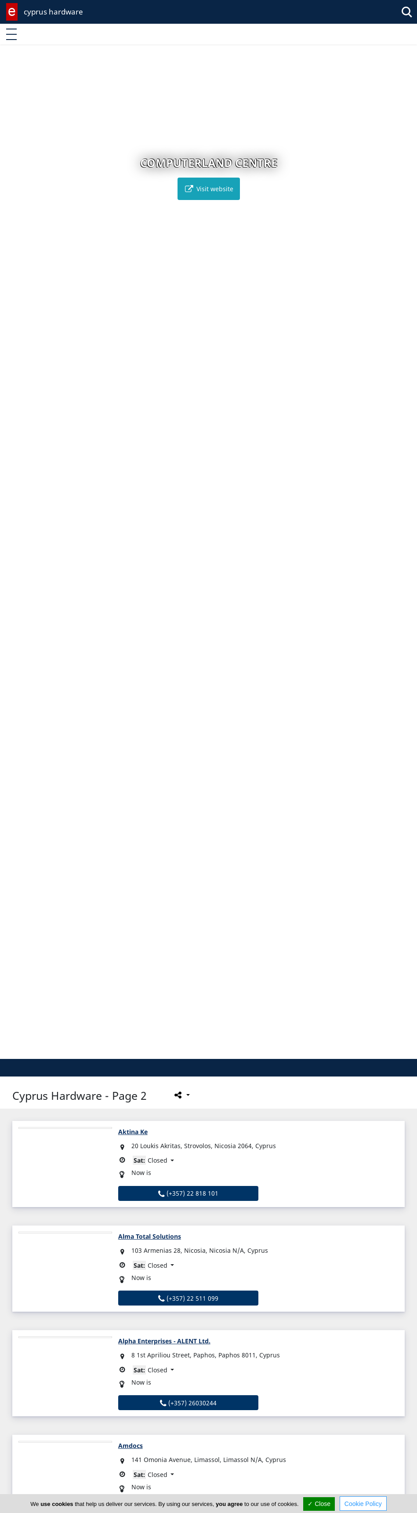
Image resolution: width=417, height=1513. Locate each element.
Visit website (208, 189)
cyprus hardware (53, 12)
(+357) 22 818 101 (188, 1193)
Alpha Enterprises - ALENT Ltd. (164, 1341)
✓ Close (319, 1503)
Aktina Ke (133, 1131)
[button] (190, 1051)
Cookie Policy (363, 1503)
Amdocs (130, 1445)
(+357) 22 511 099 (188, 1298)
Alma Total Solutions (149, 1236)
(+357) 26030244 (188, 1403)
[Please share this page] (181, 1094)
